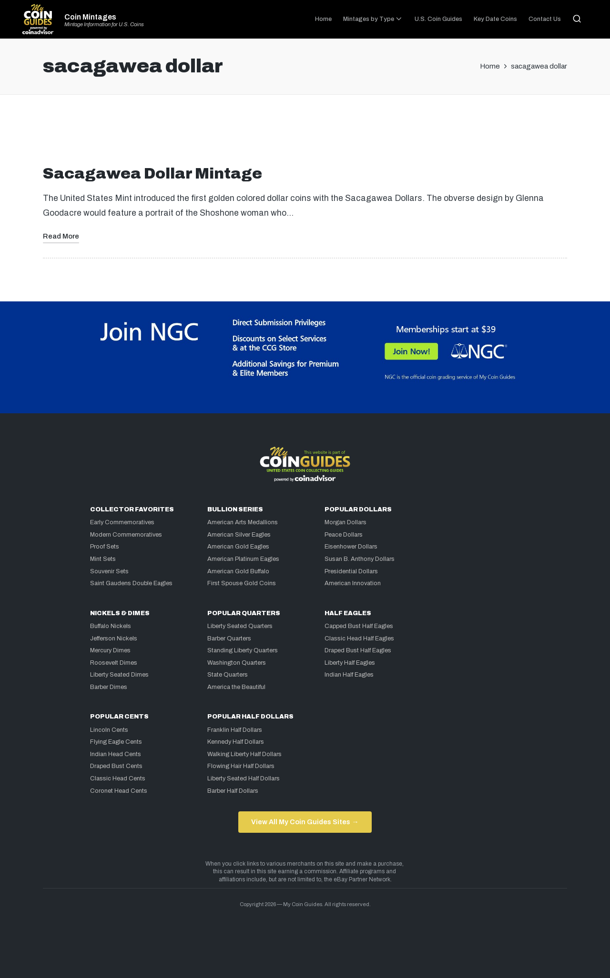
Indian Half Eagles (349, 674)
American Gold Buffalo (238, 571)
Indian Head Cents (115, 754)
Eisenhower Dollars (351, 546)
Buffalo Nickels (110, 626)
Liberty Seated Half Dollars (243, 778)
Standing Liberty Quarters (242, 650)
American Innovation (353, 583)
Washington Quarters (236, 662)
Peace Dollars (344, 534)
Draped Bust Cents (116, 766)
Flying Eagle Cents (116, 741)
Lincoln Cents (109, 730)
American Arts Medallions (242, 522)
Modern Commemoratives (126, 534)
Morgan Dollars (345, 522)
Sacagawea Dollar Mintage (152, 173)
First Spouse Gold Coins (241, 583)
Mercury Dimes (110, 650)
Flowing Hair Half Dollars (240, 766)
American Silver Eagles (239, 534)
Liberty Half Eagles (350, 662)
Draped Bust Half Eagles (358, 650)
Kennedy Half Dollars (235, 741)
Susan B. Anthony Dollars (360, 559)
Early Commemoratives (122, 522)
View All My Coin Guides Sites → (304, 822)
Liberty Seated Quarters (240, 626)
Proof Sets (104, 546)
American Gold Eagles (238, 546)
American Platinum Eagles (243, 559)
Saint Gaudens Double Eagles (131, 583)
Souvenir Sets (109, 571)
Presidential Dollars (351, 571)
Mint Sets (103, 559)
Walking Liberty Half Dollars (244, 754)
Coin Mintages (90, 17)
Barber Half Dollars (232, 791)
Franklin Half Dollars (234, 730)
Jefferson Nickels (113, 638)
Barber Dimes (108, 687)
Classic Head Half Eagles (359, 638)
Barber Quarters (229, 638)
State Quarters (227, 674)
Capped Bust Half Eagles (359, 626)
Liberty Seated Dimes (119, 674)
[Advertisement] (305, 133)
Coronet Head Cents (118, 791)
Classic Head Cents (117, 778)
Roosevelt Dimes (113, 662)
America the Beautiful (236, 687)
